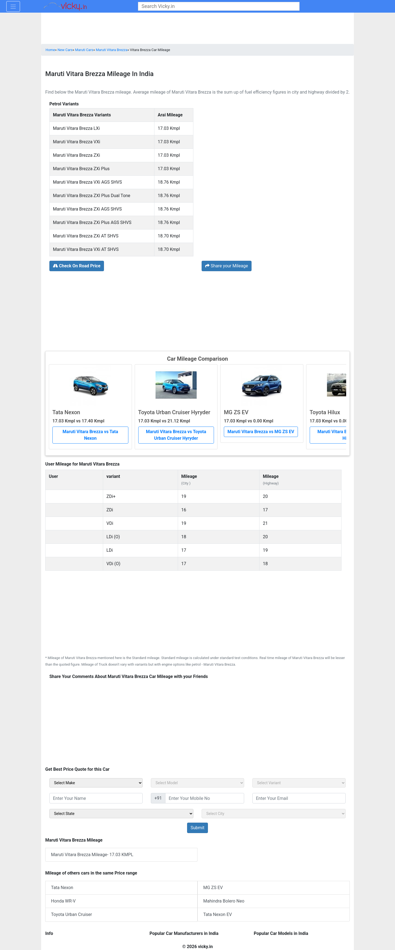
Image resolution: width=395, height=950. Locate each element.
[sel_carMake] (96, 783)
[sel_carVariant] (299, 783)
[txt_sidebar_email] (299, 798)
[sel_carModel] (197, 783)
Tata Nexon (62, 887)
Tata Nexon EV (217, 914)
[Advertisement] (197, 310)
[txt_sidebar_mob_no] (204, 798)
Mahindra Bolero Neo (223, 901)
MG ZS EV (213, 887)
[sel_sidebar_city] (274, 813)
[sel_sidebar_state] (121, 813)
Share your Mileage (226, 265)
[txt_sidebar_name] (96, 798)
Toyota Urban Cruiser (71, 914)
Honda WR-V (63, 901)
